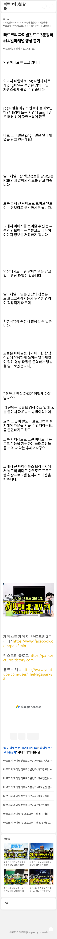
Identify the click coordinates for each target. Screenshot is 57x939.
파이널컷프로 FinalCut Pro (20, 748)
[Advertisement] (28, 706)
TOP (51, 929)
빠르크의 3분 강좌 (14, 6)
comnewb (43, 932)
